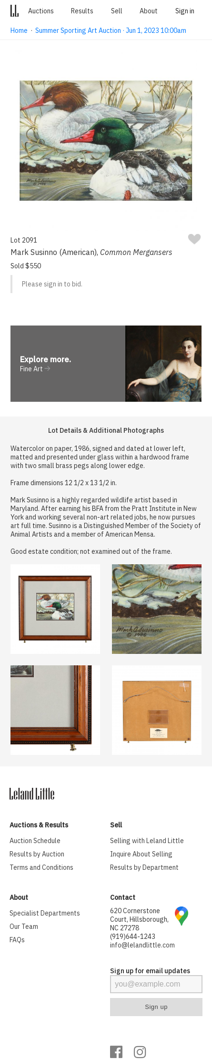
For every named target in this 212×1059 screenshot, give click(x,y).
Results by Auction (37, 854)
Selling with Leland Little (147, 840)
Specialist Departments (45, 913)
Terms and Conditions (41, 867)
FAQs (17, 940)
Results (82, 11)
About (149, 11)
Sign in (184, 11)
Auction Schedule (35, 840)
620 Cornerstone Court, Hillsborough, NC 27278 (139, 919)
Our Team (24, 926)
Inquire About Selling (141, 854)
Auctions (41, 11)
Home (19, 30)
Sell (116, 11)
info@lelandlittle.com (142, 945)
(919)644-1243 (132, 936)
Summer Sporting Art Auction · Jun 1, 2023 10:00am (110, 30)
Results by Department (144, 867)
